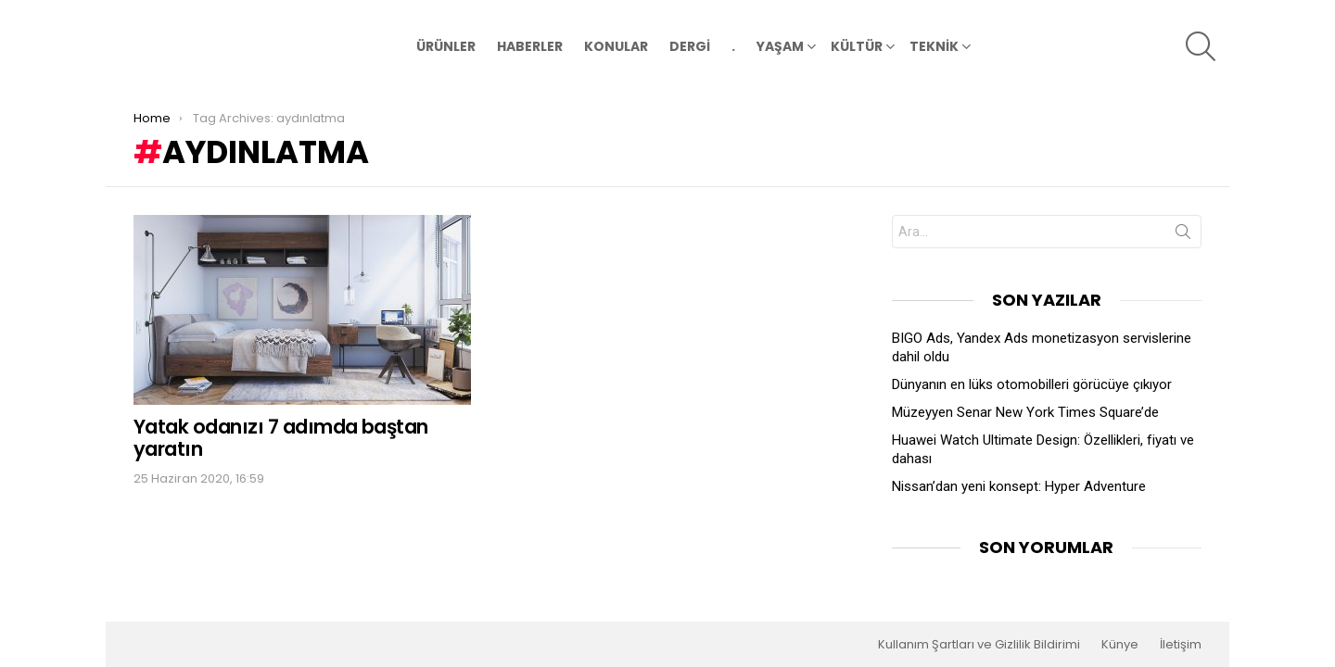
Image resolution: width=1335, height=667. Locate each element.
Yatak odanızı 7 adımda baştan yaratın (281, 436)
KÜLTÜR (857, 48)
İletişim (1181, 644)
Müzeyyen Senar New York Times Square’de (1025, 411)
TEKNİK (934, 48)
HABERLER (530, 46)
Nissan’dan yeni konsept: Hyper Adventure (1019, 485)
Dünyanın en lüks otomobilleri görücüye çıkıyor (1032, 383)
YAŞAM (780, 48)
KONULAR (616, 46)
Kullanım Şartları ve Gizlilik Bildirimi (979, 644)
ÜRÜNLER (446, 46)
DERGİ (689, 46)
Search (1183, 234)
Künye (1119, 644)
